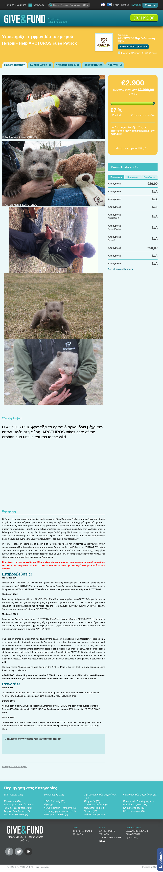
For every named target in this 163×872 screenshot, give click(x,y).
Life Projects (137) (13, 794)
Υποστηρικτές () (67, 64)
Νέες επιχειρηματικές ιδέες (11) (60, 811)
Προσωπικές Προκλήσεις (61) (138, 801)
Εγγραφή (136, 5)
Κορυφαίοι (132, 177)
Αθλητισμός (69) (92, 801)
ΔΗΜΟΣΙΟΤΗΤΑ (133, 834)
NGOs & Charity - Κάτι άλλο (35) (60, 808)
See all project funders (120, 269)
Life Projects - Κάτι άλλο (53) (19, 804)
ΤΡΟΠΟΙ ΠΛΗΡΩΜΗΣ (83, 831)
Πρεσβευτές (149, 177)
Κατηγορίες (38, 5)
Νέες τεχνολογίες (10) (134, 811)
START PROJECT (144, 17)
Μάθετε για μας (15, 837)
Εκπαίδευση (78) (12, 801)
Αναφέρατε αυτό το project (14, 766)
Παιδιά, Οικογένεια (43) (135, 804)
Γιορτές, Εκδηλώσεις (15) (17, 811)
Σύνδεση (150, 5)
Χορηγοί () (115, 64)
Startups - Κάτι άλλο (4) (56, 814)
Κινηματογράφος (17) (134, 808)
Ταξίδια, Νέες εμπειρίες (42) (18, 808)
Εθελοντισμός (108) (54, 794)
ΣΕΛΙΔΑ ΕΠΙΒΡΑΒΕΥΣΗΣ (137, 831)
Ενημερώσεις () (40, 64)
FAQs (116, 5)
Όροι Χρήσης (132, 837)
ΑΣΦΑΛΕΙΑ (78, 834)
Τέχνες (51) (49, 804)
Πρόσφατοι (116, 177)
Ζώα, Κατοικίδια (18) (94, 808)
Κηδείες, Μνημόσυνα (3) (96, 814)
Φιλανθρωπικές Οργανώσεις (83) (140, 794)
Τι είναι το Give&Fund (15, 5)
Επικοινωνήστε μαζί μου (133, 46)
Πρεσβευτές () (93, 64)
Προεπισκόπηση (14, 64)
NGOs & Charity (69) (54, 801)
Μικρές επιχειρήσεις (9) (16, 814)
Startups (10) (90, 811)
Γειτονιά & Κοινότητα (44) (96, 804)
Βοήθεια (125, 5)
